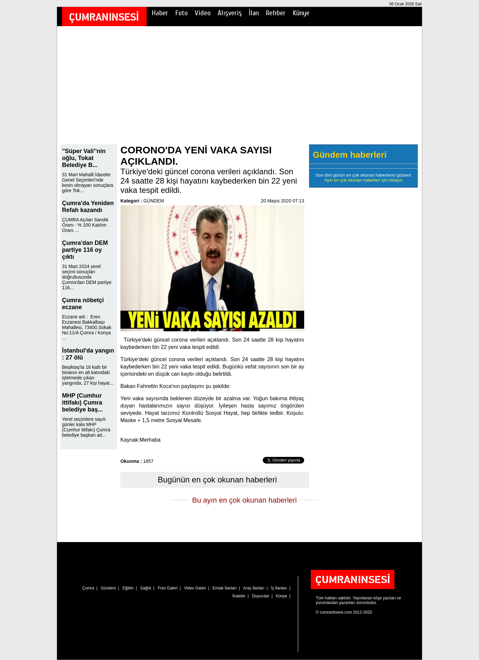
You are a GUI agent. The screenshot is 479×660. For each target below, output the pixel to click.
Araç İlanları (253, 588)
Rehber (276, 13)
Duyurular (260, 596)
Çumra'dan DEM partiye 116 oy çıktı (85, 250)
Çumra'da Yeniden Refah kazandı (88, 206)
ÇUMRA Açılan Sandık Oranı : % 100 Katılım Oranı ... (85, 225)
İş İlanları (279, 588)
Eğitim (127, 588)
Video (203, 13)
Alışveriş (230, 13)
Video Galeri (195, 588)
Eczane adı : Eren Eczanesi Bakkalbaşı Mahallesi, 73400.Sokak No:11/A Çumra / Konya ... (86, 327)
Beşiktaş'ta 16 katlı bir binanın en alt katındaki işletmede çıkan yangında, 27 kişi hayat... (87, 375)
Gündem (108, 588)
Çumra (88, 588)
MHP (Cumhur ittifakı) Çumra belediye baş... (82, 402)
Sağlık (145, 588)
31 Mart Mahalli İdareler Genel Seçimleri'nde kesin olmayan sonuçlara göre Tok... (87, 182)
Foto (181, 13)
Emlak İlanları (225, 588)
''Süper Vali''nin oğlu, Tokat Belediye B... (83, 158)
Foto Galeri (167, 588)
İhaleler (239, 596)
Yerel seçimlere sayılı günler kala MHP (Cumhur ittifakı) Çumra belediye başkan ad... (86, 427)
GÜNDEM (153, 200)
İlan (254, 13)
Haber (160, 13)
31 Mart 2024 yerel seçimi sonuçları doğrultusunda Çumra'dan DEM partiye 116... (86, 277)
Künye (301, 13)
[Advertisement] (239, 89)
